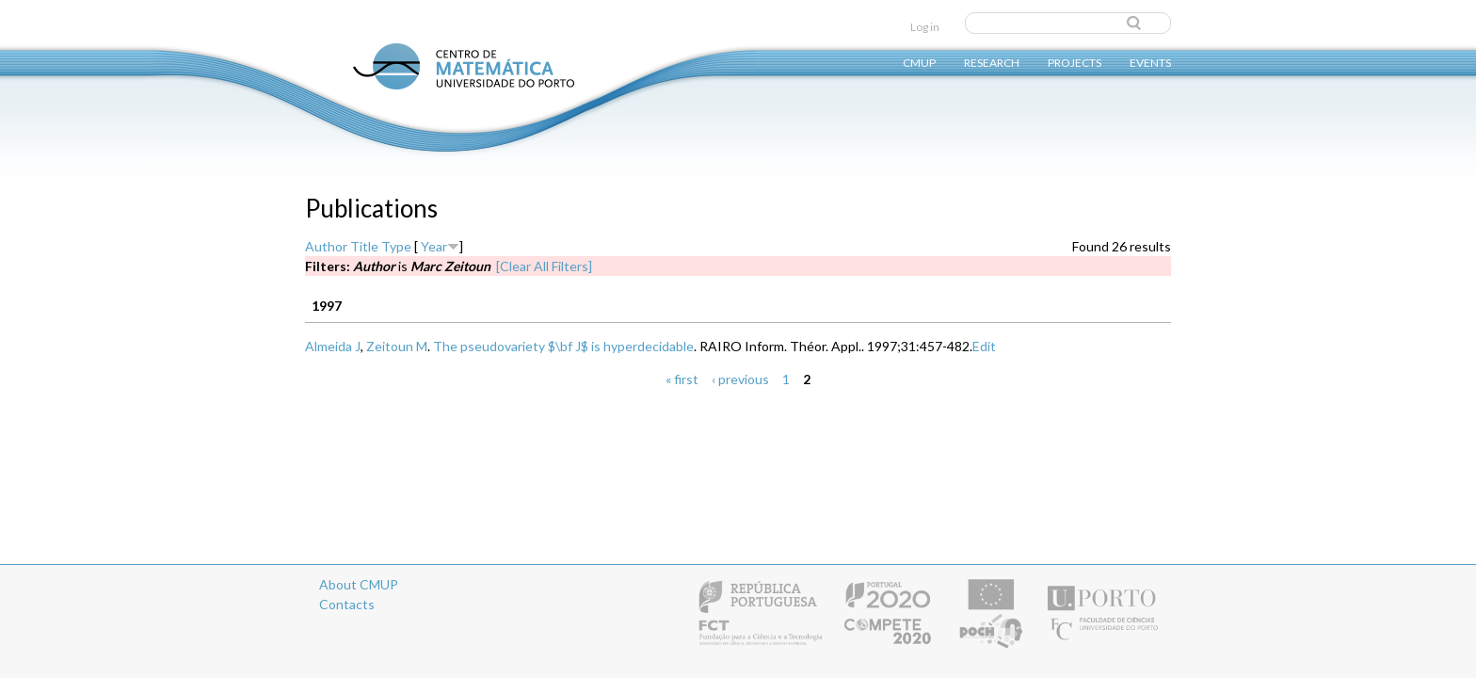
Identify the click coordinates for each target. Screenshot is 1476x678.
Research (991, 62)
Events (1150, 62)
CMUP (919, 62)
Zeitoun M (396, 346)
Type (396, 246)
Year (434, 246)
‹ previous (740, 379)
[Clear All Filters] (544, 266)
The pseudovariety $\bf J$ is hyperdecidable (563, 346)
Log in (924, 27)
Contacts (347, 604)
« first (682, 379)
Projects (1074, 62)
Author (326, 246)
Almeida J (333, 346)
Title (364, 246)
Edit (984, 346)
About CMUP (358, 584)
